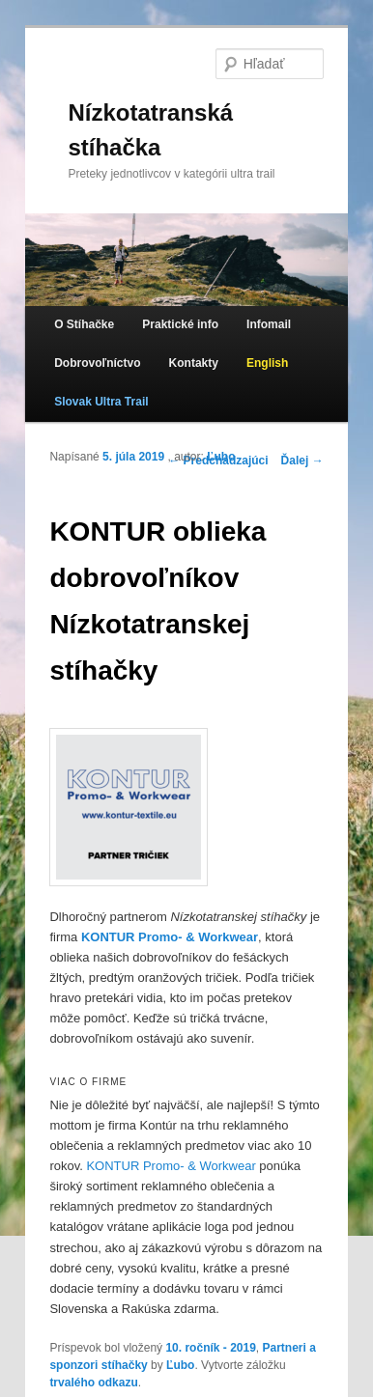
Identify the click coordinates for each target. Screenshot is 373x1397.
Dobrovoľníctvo (97, 363)
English (267, 363)
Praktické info (180, 324)
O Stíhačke (84, 324)
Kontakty (193, 363)
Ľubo (221, 456)
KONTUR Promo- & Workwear (170, 1166)
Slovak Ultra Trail (101, 401)
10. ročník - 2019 (210, 1348)
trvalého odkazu (93, 1382)
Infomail (268, 324)
